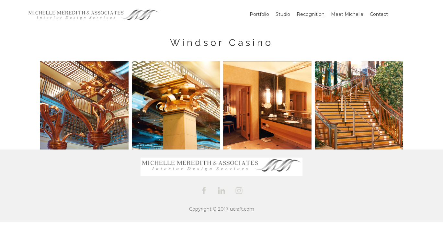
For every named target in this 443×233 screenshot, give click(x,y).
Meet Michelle (347, 14)
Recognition (310, 14)
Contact (379, 14)
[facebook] (204, 190)
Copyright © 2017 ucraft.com (221, 209)
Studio (283, 14)
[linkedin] (221, 190)
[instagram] (239, 190)
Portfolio (259, 14)
